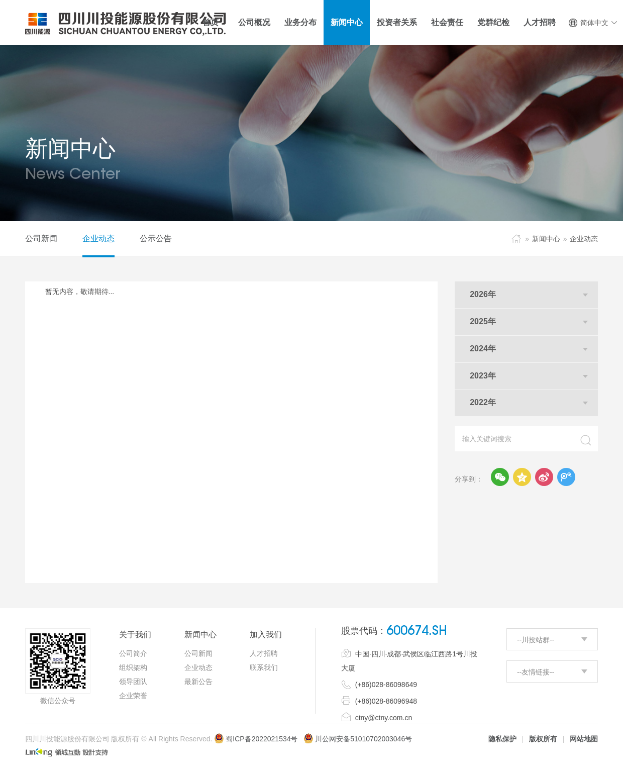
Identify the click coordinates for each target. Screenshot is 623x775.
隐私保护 (502, 739)
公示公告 (156, 238)
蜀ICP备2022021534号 (255, 739)
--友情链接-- (536, 672)
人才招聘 (264, 653)
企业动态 (98, 238)
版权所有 (543, 739)
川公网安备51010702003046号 (363, 739)
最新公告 (198, 681)
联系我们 (264, 667)
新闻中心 (546, 239)
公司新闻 (41, 238)
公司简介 (133, 653)
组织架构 (133, 667)
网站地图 (584, 739)
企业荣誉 (133, 696)
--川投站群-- (536, 640)
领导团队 (133, 681)
